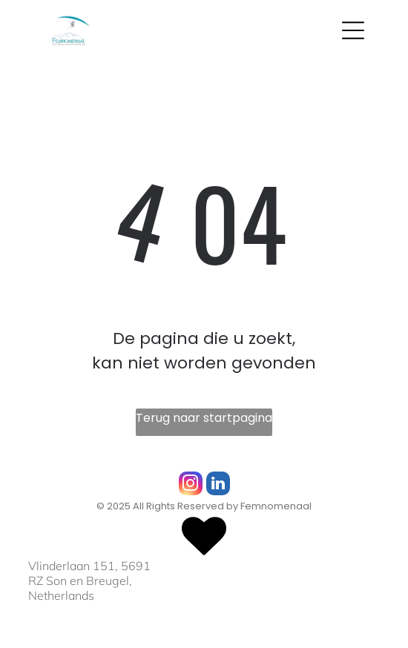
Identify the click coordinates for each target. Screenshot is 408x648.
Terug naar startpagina (204, 417)
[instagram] (191, 485)
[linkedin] (218, 485)
